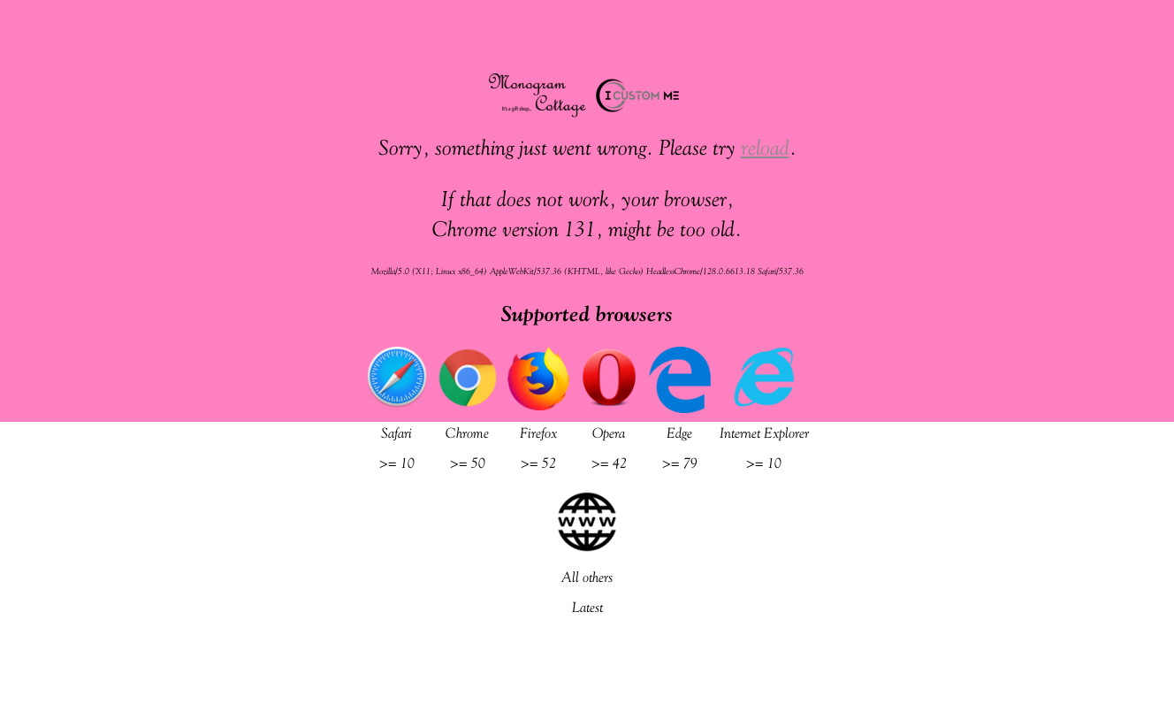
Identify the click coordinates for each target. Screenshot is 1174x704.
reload (765, 146)
